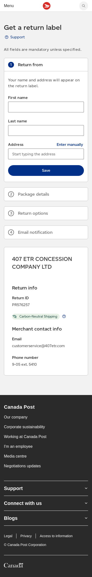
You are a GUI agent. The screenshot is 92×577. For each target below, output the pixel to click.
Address (16, 144)
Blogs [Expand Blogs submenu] (46, 518)
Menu (9, 6)
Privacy (26, 536)
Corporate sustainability (24, 427)
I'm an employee (18, 446)
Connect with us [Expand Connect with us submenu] (46, 503)
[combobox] (46, 154)
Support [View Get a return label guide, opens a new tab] (17, 37)
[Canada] (13, 566)
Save (46, 170)
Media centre (15, 456)
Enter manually (70, 144)
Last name (17, 121)
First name (18, 97)
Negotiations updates (22, 466)
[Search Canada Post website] (83, 5)
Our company (15, 417)
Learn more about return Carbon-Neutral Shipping (64, 316)
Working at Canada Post (25, 437)
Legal (8, 536)
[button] (46, 64)
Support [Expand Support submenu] (46, 488)
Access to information (56, 536)
